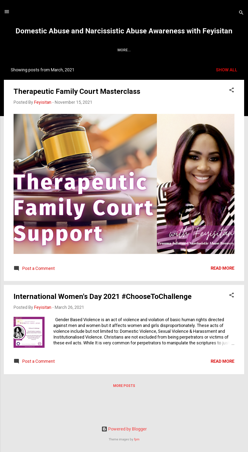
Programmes (135, 50)
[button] (231, 91)
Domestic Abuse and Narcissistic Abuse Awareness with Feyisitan (124, 31)
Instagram (216, 50)
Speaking (166, 50)
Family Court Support (91, 50)
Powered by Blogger (124, 428)
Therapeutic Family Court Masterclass (77, 92)
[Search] (241, 13)
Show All (226, 70)
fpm (137, 439)
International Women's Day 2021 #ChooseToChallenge (103, 297)
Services (51, 50)
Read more (222, 269)
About (27, 50)
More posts (124, 387)
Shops (190, 50)
